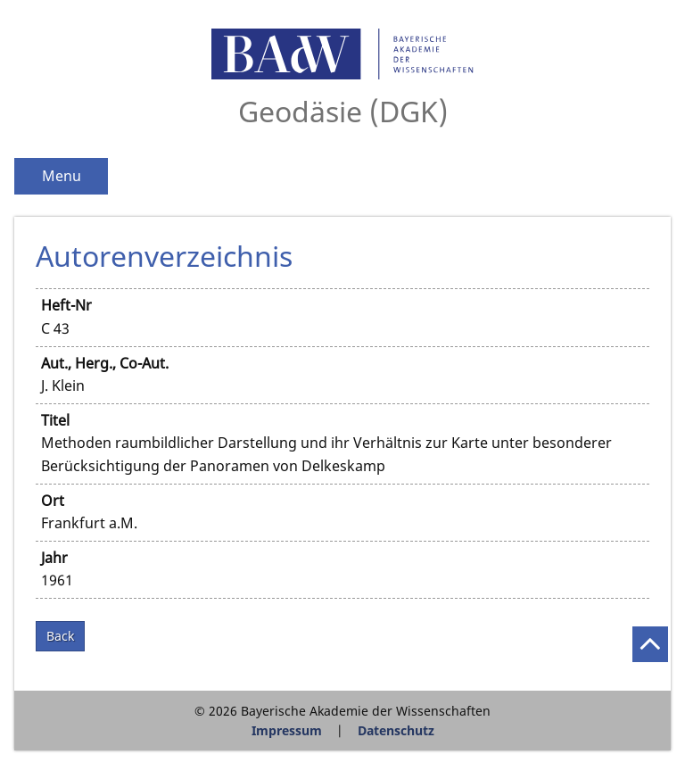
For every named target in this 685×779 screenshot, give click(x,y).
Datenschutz (396, 730)
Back (60, 635)
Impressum (287, 730)
